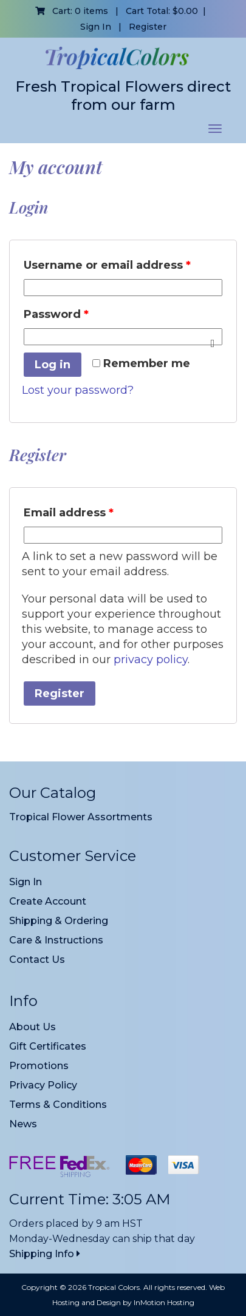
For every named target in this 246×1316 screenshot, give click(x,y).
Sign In (95, 26)
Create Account (47, 901)
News (23, 1124)
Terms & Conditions (58, 1104)
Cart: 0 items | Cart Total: (116, 10)
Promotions (39, 1065)
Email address (69, 512)
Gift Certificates (47, 1046)
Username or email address (107, 265)
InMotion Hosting (164, 1302)
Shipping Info (44, 1254)
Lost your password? (78, 390)
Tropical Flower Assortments (80, 817)
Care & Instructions (56, 940)
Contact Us (37, 959)
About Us (32, 1027)
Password (56, 314)
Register (147, 26)
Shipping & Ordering (58, 920)
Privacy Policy (43, 1085)
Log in (52, 364)
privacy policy (151, 659)
